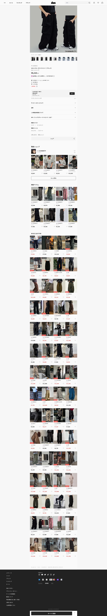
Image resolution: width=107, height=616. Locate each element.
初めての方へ (9, 588)
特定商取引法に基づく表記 (13, 599)
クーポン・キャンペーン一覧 (36, 98)
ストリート (40, 130)
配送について (41, 134)
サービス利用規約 (10, 594)
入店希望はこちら (10, 605)
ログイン (41, 80)
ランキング (19, 3)
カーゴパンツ (40, 125)
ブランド (28, 3)
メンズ (8, 575)
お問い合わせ (34, 134)
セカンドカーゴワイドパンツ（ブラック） (55, 567)
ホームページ (33, 567)
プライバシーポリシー (11, 591)
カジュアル (33, 130)
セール (11, 3)
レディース (9, 573)
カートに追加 (51, 613)
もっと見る (53, 178)
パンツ (32, 125)
